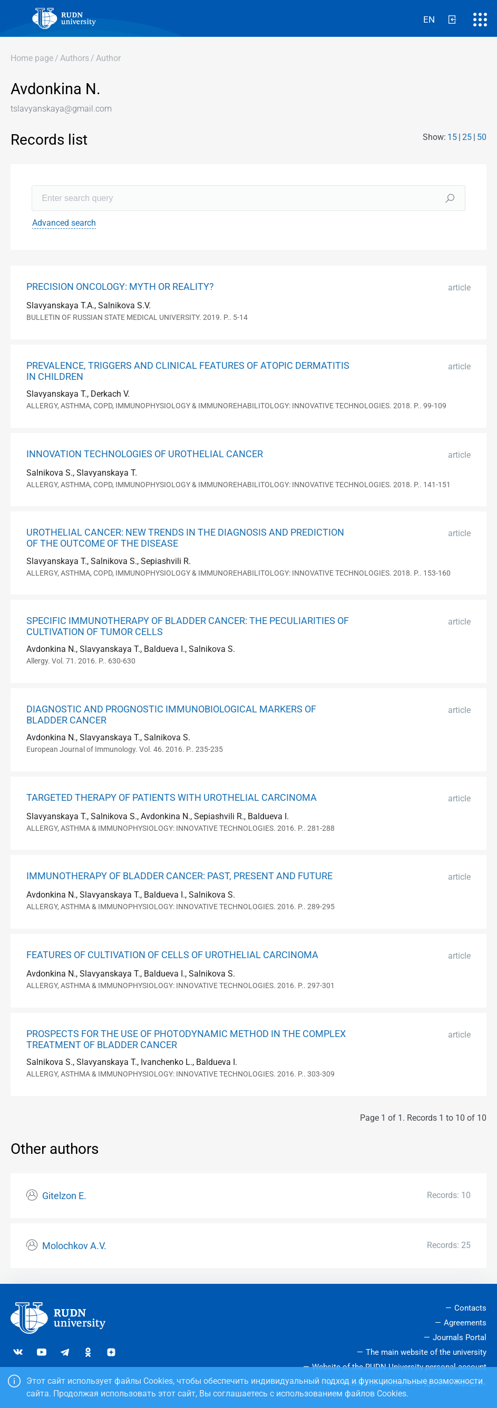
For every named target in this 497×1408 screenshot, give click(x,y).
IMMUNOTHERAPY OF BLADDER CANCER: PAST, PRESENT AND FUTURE (179, 876)
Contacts (470, 1308)
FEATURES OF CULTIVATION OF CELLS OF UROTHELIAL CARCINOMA (172, 955)
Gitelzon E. (64, 1196)
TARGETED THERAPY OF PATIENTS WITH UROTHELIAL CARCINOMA (171, 797)
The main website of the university (426, 1352)
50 (481, 137)
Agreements (465, 1322)
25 (467, 137)
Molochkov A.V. (74, 1246)
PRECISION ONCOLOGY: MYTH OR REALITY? (120, 286)
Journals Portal (459, 1337)
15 (452, 137)
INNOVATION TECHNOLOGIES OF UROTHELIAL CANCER (144, 454)
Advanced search (64, 223)
